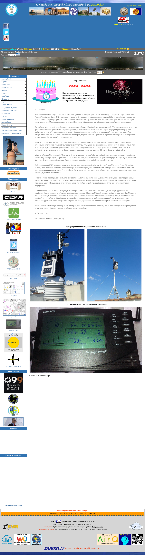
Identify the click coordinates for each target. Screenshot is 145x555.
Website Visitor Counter (13, 505)
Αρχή (53, 521)
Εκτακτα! (4, 93)
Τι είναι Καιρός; (7, 125)
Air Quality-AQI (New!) (9, 107)
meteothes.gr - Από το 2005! (11, 133)
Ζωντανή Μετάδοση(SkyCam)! (12, 130)
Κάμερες (4, 82)
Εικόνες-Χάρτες (7, 87)
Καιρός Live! (6, 84)
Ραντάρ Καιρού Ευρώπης (10, 110)
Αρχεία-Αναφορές (7, 102)
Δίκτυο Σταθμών (7, 105)
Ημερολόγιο (5, 99)
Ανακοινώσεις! (6, 122)
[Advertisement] (57, 32)
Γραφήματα (5, 96)
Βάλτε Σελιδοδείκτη (80, 521)
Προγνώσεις (6, 90)
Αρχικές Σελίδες (7, 79)
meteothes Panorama (9, 128)
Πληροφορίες (97, 527)
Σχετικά (4, 116)
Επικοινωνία (6, 113)
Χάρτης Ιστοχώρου (8, 119)
